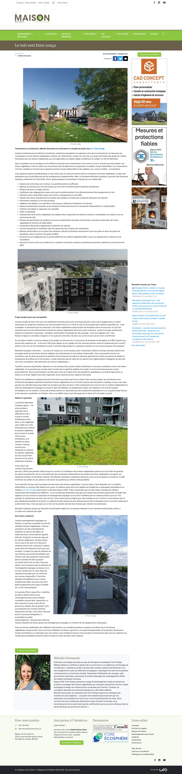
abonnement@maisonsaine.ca (29, 729)
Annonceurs (136, 743)
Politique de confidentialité (143, 754)
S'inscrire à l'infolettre (149, 54)
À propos (135, 725)
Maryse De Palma (139, 731)
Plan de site (136, 748)
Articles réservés (66, 35)
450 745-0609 (23, 725)
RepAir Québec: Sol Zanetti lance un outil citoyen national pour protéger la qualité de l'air (149, 318)
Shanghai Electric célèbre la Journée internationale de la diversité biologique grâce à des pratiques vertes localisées (148, 291)
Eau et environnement (110, 54)
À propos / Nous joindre (26, 3)
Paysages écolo (123, 54)
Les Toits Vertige (98, 149)
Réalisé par (154, 770)
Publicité (135, 737)
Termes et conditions (140, 751)
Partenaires (136, 740)
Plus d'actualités (138, 345)
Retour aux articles (26, 650)
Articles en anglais (139, 728)
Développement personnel (143, 734)
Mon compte (44, 3)
